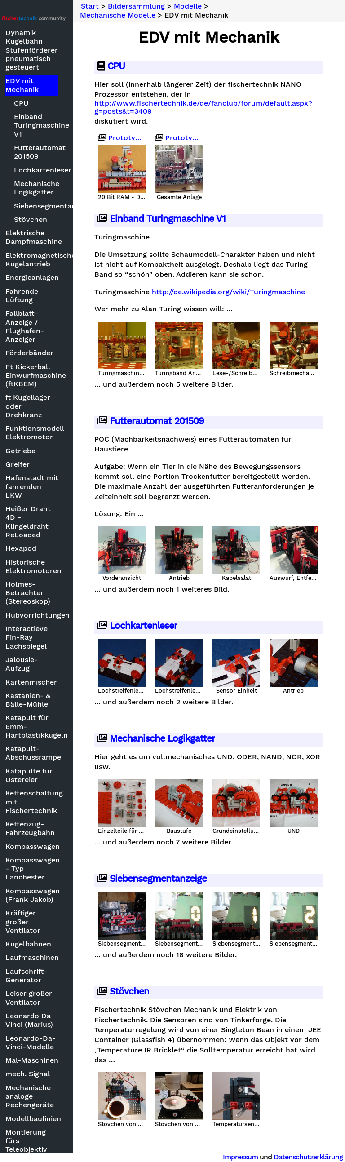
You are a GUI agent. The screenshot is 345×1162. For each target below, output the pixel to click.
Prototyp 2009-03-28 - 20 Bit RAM (148, 138)
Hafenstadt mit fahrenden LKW (62, 486)
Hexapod (51, 548)
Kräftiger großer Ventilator (53, 921)
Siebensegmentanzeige (66, 206)
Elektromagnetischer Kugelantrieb (62, 259)
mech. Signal (58, 1073)
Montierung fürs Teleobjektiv (57, 1140)
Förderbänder (60, 353)
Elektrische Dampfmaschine (62, 237)
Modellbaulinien (62, 1118)
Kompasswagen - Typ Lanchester (62, 868)
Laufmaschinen (62, 957)
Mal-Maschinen (62, 1060)
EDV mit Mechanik (52, 84)
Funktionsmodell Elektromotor (62, 432)
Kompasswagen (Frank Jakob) (62, 895)
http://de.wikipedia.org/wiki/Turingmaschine (201, 304)
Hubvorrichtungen (62, 615)
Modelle (218, 6)
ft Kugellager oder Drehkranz (58, 406)
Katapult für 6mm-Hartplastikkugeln (62, 726)
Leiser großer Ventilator (59, 997)
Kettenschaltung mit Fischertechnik (62, 801)
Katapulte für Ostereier (59, 775)
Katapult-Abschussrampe (62, 752)
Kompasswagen (62, 846)
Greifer (48, 464)
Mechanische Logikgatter (66, 187)
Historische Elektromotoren (62, 566)
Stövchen (61, 219)
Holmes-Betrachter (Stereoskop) (58, 592)
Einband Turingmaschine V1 (66, 125)
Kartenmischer (62, 682)
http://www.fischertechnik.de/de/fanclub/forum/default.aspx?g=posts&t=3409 (234, 107)
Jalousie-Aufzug (52, 663)
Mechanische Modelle (148, 15)
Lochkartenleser (66, 170)
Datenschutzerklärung (308, 1157)
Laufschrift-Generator (57, 975)
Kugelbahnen (59, 944)
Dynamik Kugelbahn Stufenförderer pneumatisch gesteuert (62, 49)
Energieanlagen (62, 277)
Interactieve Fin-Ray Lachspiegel (57, 637)
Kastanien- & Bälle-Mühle (58, 699)
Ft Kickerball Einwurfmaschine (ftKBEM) (62, 375)
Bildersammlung (166, 6)
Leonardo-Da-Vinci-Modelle (61, 1042)
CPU (51, 103)
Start (120, 6)
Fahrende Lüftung (52, 295)
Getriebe (51, 450)
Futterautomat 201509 (66, 151)
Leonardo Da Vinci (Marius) (60, 1020)
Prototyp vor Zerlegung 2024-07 (198, 138)
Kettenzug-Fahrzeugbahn (60, 828)
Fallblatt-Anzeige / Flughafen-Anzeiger (55, 326)
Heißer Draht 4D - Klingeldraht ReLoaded (58, 521)
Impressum (240, 1157)
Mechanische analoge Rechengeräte (60, 1096)
